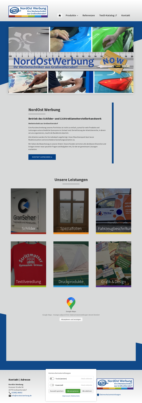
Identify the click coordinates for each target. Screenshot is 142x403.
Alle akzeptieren (73, 391)
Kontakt (125, 15)
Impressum (66, 396)
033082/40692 (17, 392)
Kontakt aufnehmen (41, 157)
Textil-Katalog (106, 15)
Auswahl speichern (57, 391)
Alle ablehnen (87, 391)
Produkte (71, 15)
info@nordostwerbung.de (22, 395)
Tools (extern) (61, 378)
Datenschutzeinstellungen (109, 394)
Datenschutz (75, 396)
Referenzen (88, 15)
